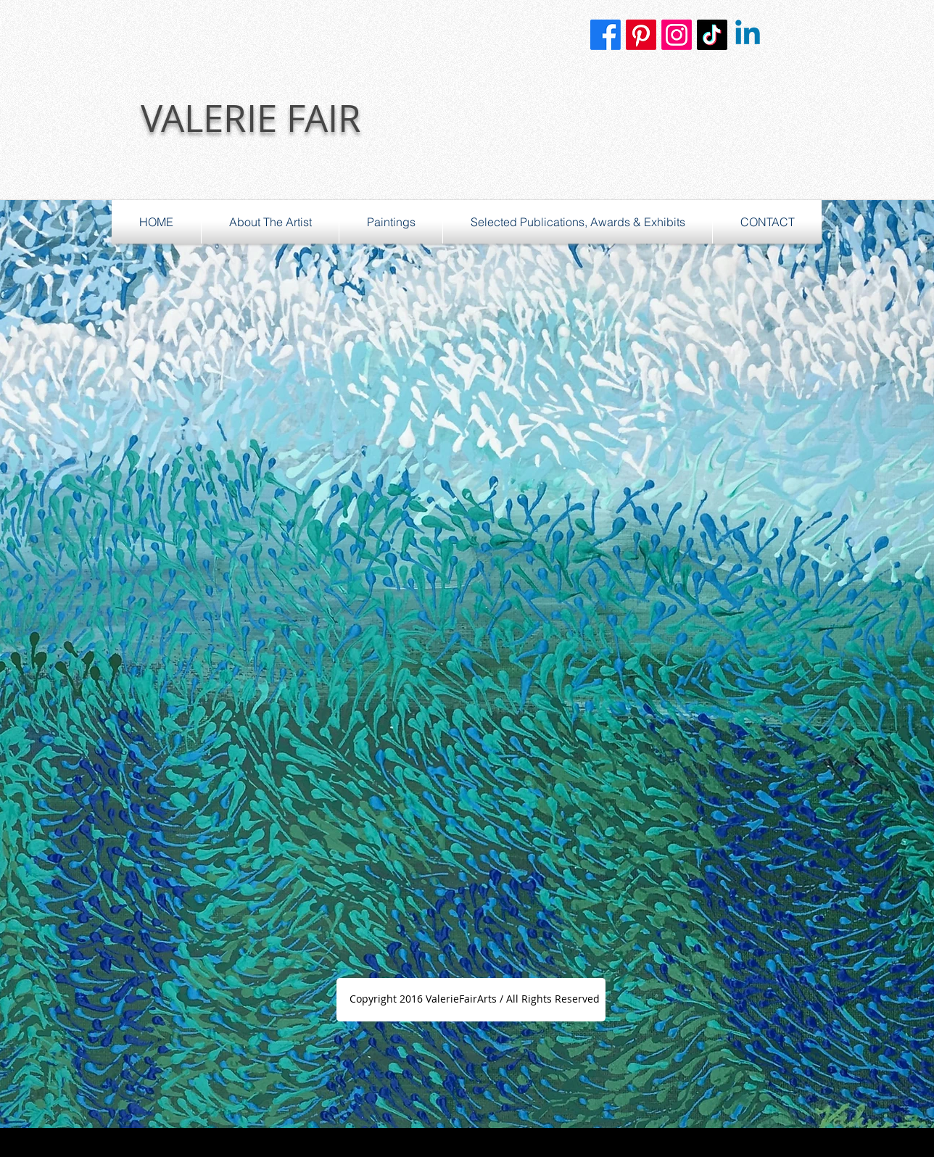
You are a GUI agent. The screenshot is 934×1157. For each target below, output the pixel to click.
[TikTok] (712, 35)
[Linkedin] (747, 35)
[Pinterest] (641, 35)
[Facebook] (605, 35)
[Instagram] (676, 35)
